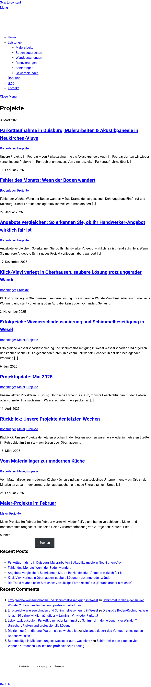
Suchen (5, 535)
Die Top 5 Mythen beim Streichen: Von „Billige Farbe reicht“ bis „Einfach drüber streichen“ (70, 583)
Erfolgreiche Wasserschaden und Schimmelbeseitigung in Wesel (53, 600)
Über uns (14, 78)
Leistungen (15, 42)
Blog (11, 83)
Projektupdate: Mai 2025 (26, 377)
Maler (21, 340)
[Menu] (4, 7)
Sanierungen (24, 68)
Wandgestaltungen (29, 58)
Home (12, 37)
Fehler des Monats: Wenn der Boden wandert (47, 180)
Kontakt (13, 88)
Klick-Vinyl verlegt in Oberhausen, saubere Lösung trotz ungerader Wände (59, 578)
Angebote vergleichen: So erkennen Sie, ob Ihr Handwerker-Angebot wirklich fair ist (65, 573)
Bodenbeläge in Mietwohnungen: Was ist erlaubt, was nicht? (50, 641)
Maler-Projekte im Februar (28, 503)
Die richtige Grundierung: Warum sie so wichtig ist (43, 631)
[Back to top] (8, 684)
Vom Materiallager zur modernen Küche (42, 461)
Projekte (23, 148)
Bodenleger (8, 148)
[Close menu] (8, 96)
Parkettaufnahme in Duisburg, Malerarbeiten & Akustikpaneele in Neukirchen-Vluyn (65, 562)
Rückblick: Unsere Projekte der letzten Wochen (50, 419)
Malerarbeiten (25, 47)
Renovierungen (26, 63)
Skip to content (10, 2)
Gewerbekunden (27, 73)
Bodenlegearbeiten (29, 53)
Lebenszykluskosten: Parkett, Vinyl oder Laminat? (42, 620)
